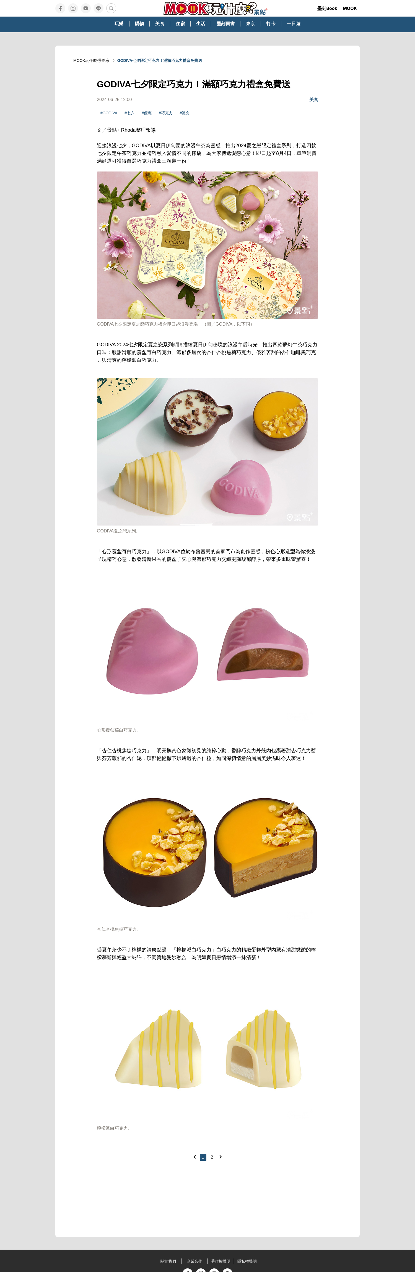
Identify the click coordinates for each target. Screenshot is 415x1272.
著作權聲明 (220, 1261)
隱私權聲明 (247, 1261)
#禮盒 (185, 113)
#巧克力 (166, 113)
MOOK (350, 8)
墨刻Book (327, 8)
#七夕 (129, 113)
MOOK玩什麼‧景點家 (91, 60)
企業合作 (194, 1261)
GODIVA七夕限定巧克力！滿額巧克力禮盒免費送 (159, 60)
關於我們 (168, 1261)
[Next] (220, 1157)
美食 (313, 99)
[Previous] (194, 1157)
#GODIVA (108, 113)
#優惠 (147, 113)
